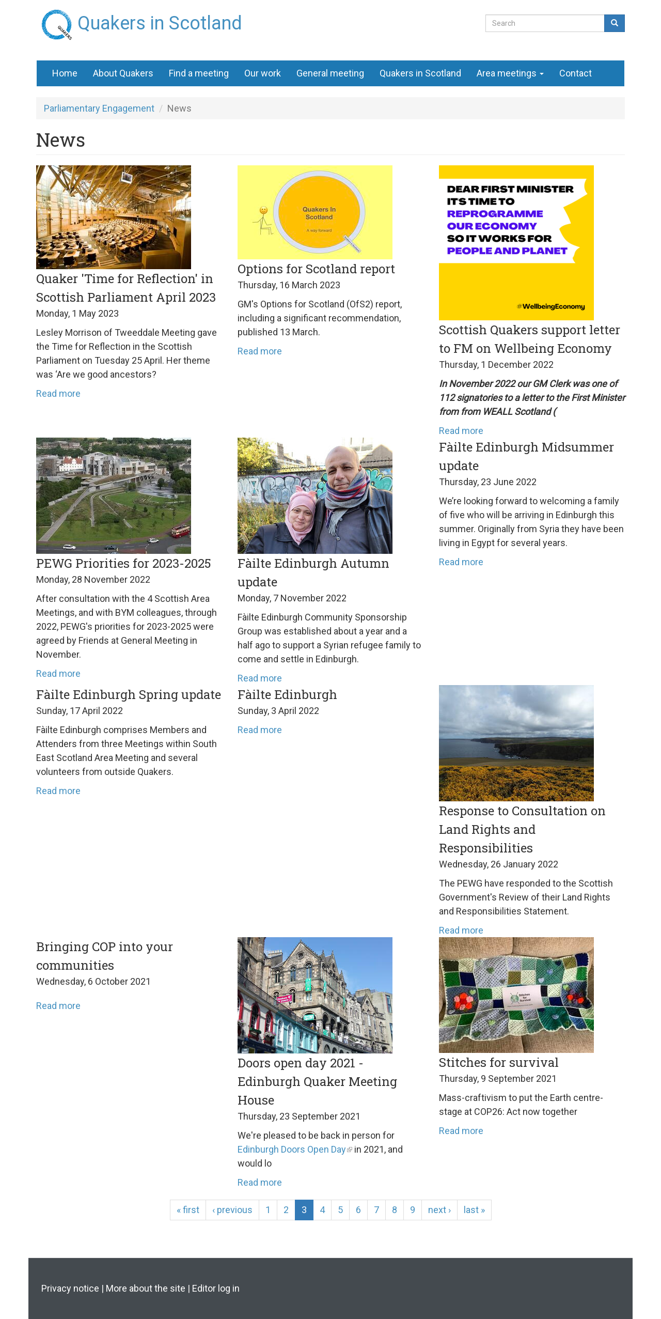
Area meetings (510, 73)
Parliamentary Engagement (99, 108)
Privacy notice (70, 1288)
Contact (575, 73)
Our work (262, 73)
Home (64, 73)
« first (188, 1209)
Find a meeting (199, 73)
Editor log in (216, 1288)
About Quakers (123, 73)
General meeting (330, 73)
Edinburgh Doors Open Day (292, 1149)
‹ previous (232, 1209)
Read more (58, 393)
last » (474, 1209)
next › (439, 1209)
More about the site (145, 1288)
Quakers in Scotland (159, 19)
